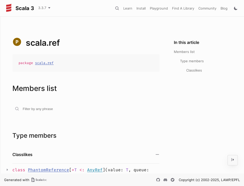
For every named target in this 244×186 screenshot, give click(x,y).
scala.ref (44, 63)
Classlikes (194, 70)
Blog (224, 8)
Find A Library (183, 8)
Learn (127, 8)
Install (141, 8)
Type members (192, 61)
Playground (159, 8)
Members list (184, 52)
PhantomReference (48, 170)
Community (207, 8)
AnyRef (95, 170)
